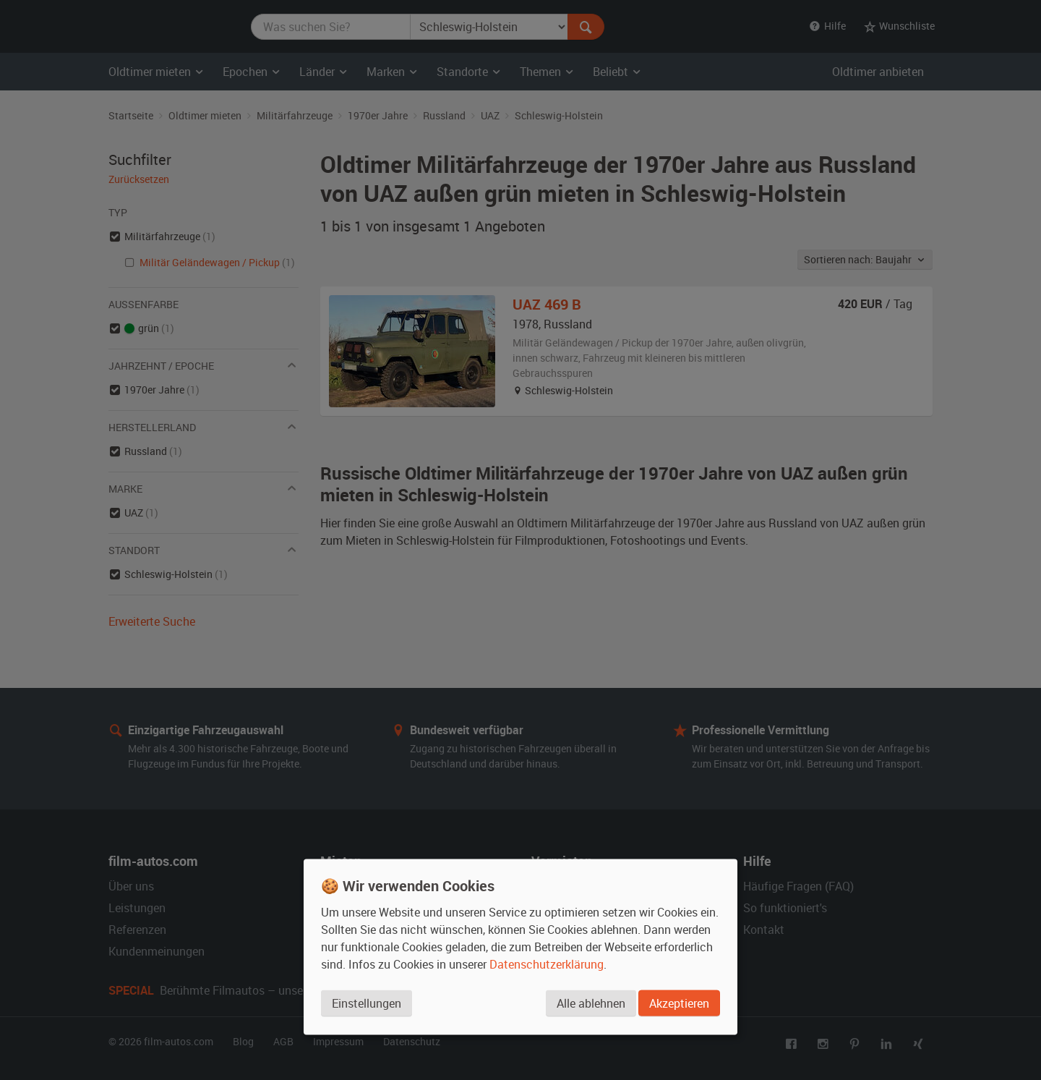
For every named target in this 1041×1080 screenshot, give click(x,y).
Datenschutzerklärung (546, 965)
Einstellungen (366, 1004)
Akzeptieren (679, 1004)
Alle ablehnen (589, 1004)
